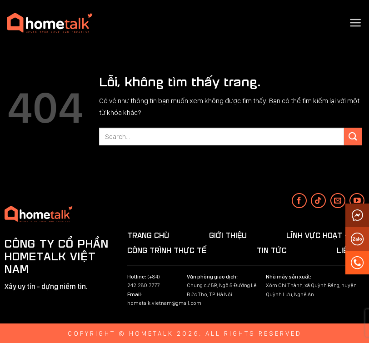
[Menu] (355, 22)
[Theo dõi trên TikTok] (318, 200)
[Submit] (353, 136)
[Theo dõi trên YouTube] (356, 200)
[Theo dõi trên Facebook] (299, 200)
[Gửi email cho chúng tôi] (337, 200)
